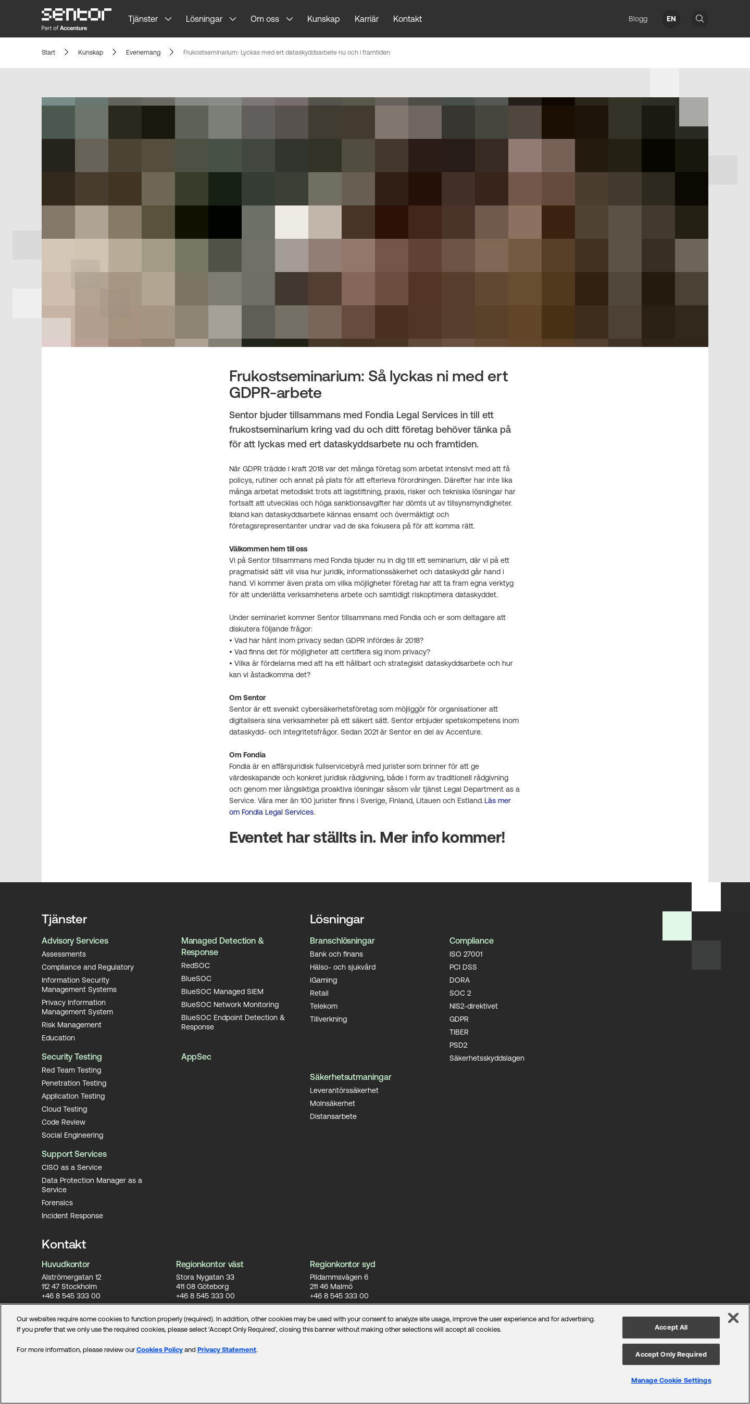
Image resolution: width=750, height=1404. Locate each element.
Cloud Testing (64, 1109)
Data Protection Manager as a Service (92, 1185)
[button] (172, 19)
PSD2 (458, 1045)
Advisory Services (75, 940)
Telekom (324, 1006)
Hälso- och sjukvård (343, 967)
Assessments (64, 954)
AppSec (196, 1056)
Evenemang (141, 53)
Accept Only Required (671, 1354)
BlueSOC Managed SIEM (222, 991)
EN (671, 19)
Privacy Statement (226, 1350)
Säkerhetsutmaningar (350, 1076)
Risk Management (72, 1025)
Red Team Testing (71, 1070)
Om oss (265, 18)
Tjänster (143, 18)
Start (48, 53)
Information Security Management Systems (79, 985)
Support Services (74, 1153)
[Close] (733, 1318)
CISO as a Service (72, 1167)
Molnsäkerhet (332, 1103)
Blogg (638, 19)
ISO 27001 (465, 954)
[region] (375, 1354)
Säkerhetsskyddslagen (486, 1058)
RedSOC (195, 965)
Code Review (63, 1122)
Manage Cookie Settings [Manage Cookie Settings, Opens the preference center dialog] (671, 1380)
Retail (319, 993)
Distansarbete (333, 1116)
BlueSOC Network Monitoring (230, 1004)
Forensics (57, 1203)
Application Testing (73, 1096)
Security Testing (72, 1056)
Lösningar (204, 18)
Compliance (471, 940)
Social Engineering (72, 1135)
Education (58, 1038)
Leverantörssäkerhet (344, 1090)
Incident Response (72, 1216)
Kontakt (407, 18)
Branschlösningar (342, 940)
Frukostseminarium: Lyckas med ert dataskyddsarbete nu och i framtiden (281, 53)
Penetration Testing (74, 1083)
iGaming (323, 980)
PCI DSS (463, 967)
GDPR (459, 1019)
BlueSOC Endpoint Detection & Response (233, 1022)
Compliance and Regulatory (88, 967)
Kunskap (323, 18)
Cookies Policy (159, 1350)
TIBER (459, 1032)
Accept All (671, 1327)
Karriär (367, 18)
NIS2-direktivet (473, 1006)
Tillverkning (328, 1019)
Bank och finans (336, 954)
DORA (459, 980)
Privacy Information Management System (77, 1007)
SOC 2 (460, 993)
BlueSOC (196, 978)
